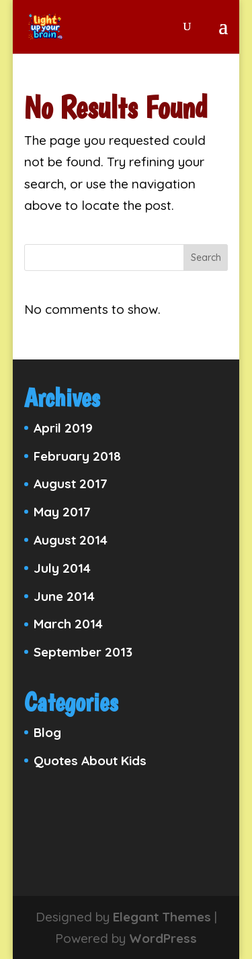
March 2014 (68, 624)
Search (206, 257)
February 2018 (77, 456)
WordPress (163, 938)
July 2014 (62, 568)
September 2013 (83, 652)
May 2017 (62, 512)
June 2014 (64, 596)
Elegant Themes (162, 917)
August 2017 (71, 483)
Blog (47, 732)
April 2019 (63, 428)
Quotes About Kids (90, 760)
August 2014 (71, 540)
